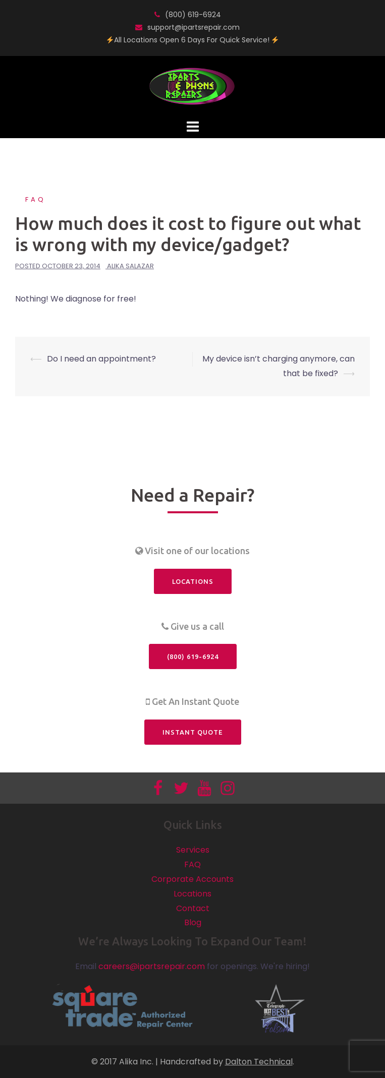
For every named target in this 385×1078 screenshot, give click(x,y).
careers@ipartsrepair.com (151, 966)
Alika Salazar (130, 266)
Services (192, 850)
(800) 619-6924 (193, 15)
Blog (192, 922)
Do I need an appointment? (101, 359)
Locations (192, 581)
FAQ (35, 199)
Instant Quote (192, 732)
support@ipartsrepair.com (193, 27)
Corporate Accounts (192, 879)
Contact (192, 908)
